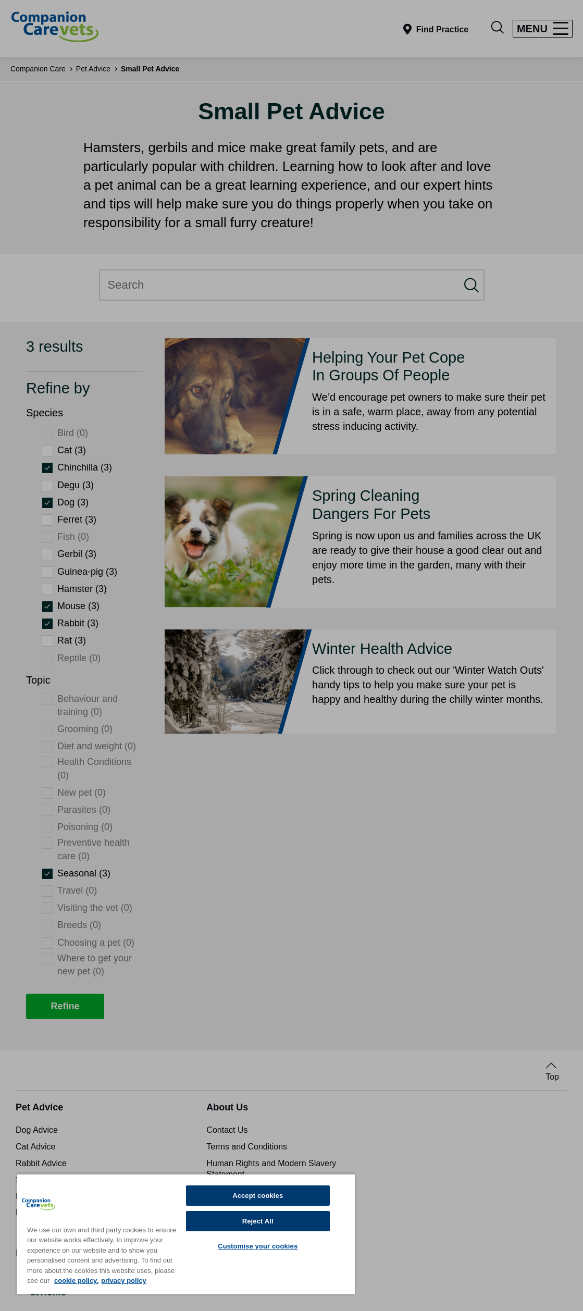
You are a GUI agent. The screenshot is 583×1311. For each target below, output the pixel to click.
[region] (186, 1233)
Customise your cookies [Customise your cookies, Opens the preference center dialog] (257, 1246)
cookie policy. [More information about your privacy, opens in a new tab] (76, 1280)
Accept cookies (257, 1195)
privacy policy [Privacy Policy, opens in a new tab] (123, 1280)
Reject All (258, 1221)
